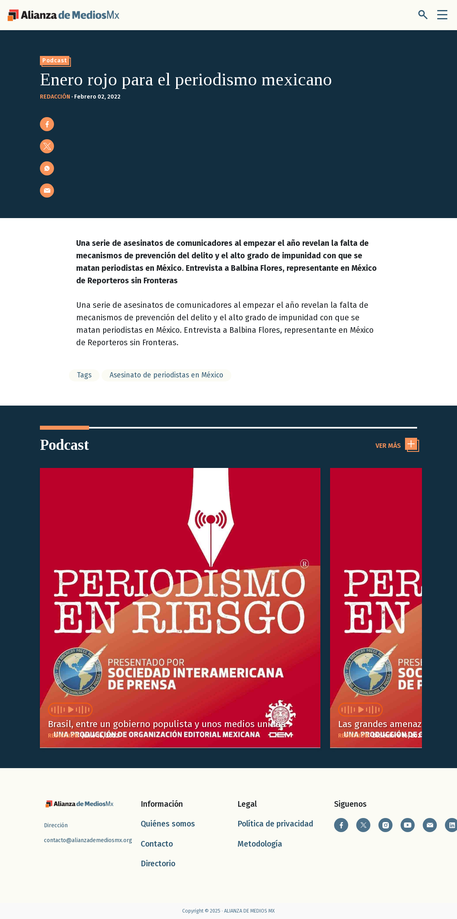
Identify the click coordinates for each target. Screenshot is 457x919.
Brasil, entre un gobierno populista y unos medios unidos (166, 724)
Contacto (157, 844)
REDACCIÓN (55, 96)
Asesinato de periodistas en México (166, 375)
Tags (84, 375)
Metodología (259, 844)
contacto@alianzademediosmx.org (88, 840)
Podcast (54, 60)
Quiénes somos (168, 823)
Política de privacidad (275, 823)
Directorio (158, 863)
